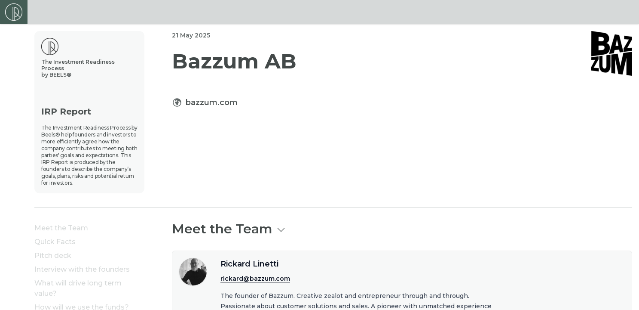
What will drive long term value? (78, 288)
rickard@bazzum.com (255, 278)
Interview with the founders (82, 269)
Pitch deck (52, 255)
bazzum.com (212, 102)
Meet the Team (61, 228)
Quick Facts (55, 242)
